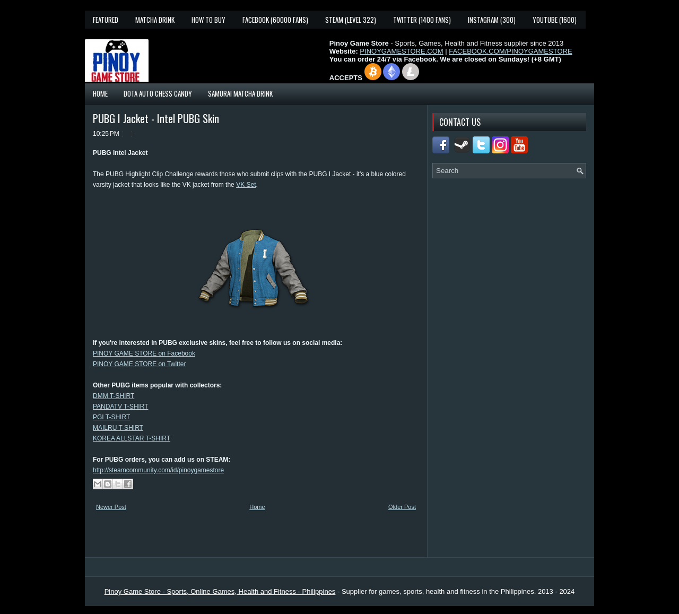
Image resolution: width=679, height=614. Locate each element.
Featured (105, 19)
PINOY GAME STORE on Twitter (139, 364)
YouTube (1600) (555, 19)
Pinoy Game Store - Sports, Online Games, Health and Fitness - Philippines (220, 591)
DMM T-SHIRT (113, 396)
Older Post (402, 507)
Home (100, 93)
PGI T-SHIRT (111, 417)
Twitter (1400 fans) (422, 19)
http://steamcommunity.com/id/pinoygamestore (158, 470)
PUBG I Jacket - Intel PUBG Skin (156, 118)
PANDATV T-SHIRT (120, 406)
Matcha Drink (155, 19)
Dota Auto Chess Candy (158, 93)
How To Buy (208, 19)
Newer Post (111, 507)
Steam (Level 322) (350, 19)
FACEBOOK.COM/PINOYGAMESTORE (510, 51)
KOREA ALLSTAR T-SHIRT (131, 438)
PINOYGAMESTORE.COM (401, 51)
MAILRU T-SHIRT (118, 427)
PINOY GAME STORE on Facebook (144, 353)
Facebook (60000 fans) (275, 19)
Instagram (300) (492, 19)
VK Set (246, 184)
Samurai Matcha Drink (240, 93)
